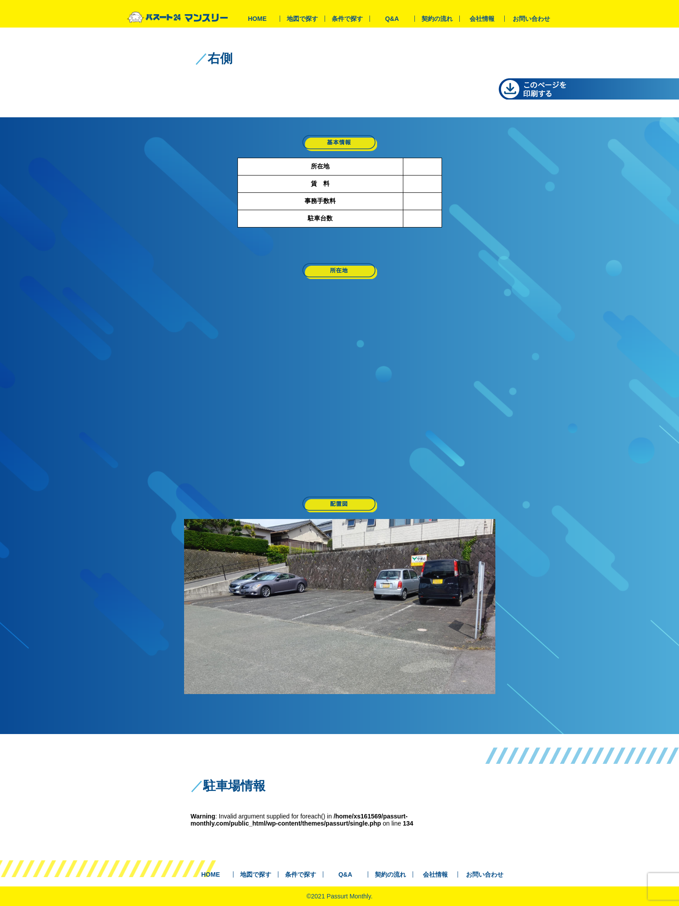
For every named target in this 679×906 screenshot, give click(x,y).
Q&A (392, 18)
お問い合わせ (531, 18)
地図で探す (302, 18)
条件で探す (347, 18)
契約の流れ (437, 18)
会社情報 (482, 18)
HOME (257, 18)
